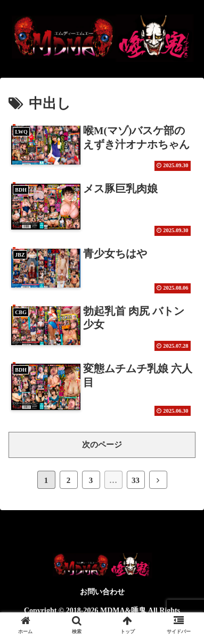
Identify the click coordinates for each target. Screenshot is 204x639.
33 (136, 480)
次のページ (102, 444)
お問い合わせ (102, 592)
